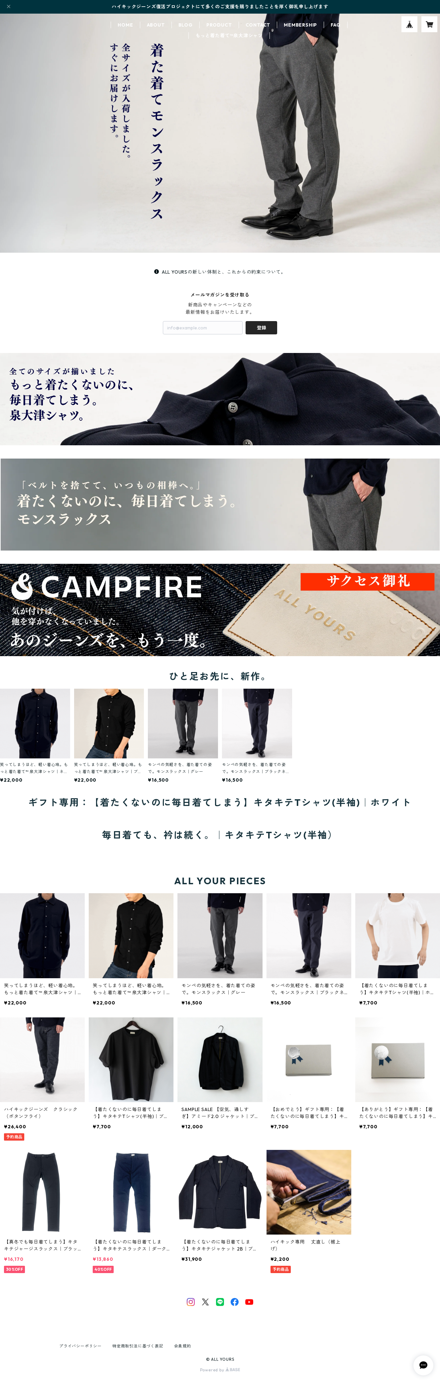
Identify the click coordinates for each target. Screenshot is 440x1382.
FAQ (335, 25)
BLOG (185, 25)
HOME (125, 25)
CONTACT (258, 25)
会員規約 (182, 1345)
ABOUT (156, 25)
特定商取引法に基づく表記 (138, 1345)
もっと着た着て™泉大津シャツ (229, 36)
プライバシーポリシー (80, 1345)
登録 (261, 328)
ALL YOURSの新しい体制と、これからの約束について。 (220, 272)
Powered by (220, 1369)
